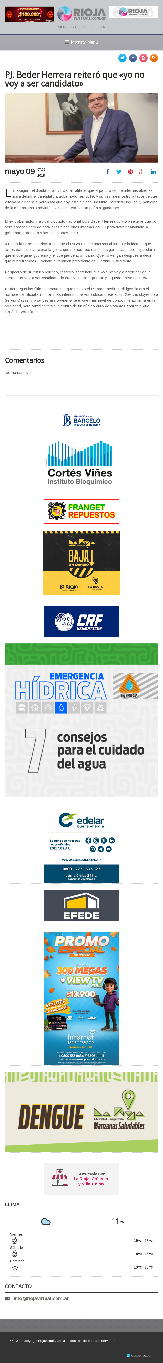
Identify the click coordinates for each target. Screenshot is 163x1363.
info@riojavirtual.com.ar (41, 1298)
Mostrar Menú (81, 42)
